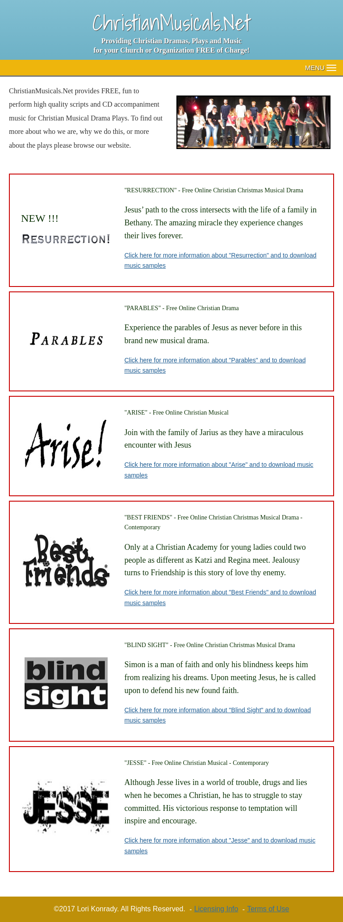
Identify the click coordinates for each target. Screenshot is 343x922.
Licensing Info (216, 909)
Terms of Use (268, 909)
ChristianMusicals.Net (171, 22)
